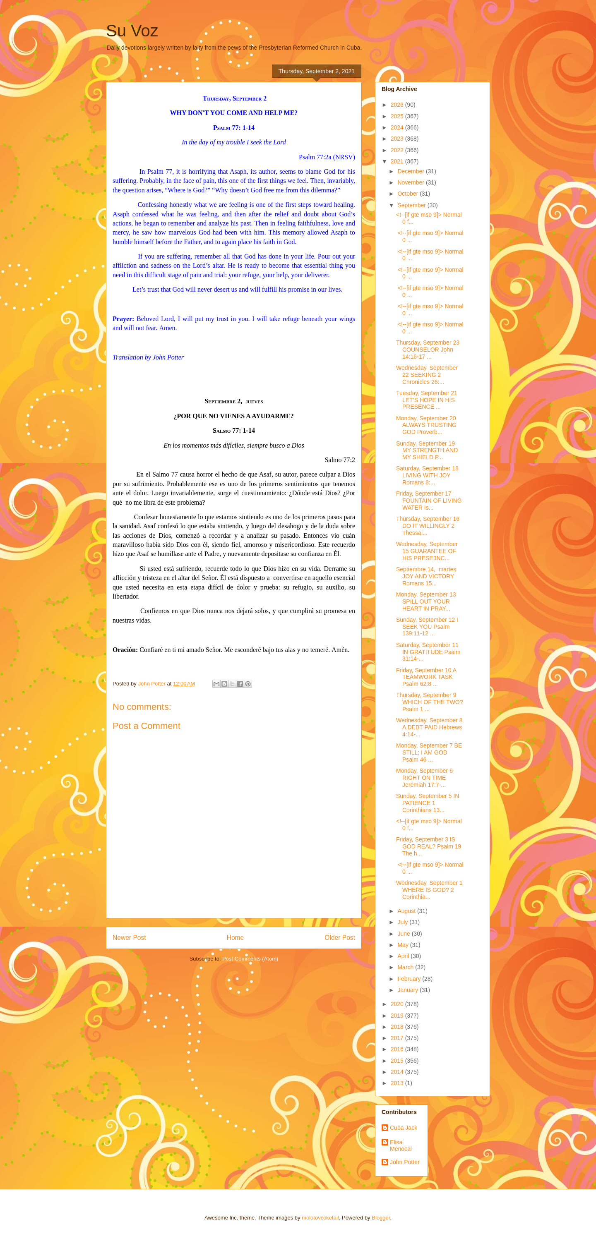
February (409, 978)
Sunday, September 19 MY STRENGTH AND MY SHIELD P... (427, 450)
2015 (398, 1060)
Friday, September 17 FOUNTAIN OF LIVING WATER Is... (429, 500)
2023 (398, 138)
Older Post (339, 937)
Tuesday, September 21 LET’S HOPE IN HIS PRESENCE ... (426, 400)
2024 (398, 127)
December (411, 171)
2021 (398, 161)
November (411, 182)
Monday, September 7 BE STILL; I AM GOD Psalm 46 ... (429, 752)
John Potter (405, 1162)
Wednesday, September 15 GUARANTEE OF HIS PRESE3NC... (427, 551)
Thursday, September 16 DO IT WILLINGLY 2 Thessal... (427, 525)
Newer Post (129, 937)
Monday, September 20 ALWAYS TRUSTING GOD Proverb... (426, 425)
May (403, 945)
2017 (398, 1038)
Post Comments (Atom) (250, 959)
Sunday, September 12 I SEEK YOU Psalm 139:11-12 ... (427, 626)
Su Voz (132, 31)
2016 (398, 1049)
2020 (398, 1004)
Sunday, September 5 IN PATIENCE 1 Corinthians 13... (427, 803)
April (404, 956)
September (412, 205)
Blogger (381, 1218)
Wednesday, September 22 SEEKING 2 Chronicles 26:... (427, 374)
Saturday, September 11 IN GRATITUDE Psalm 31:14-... (428, 652)
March (406, 967)
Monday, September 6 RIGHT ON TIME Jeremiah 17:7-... (424, 777)
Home (235, 937)
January (408, 990)
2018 (398, 1026)
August (407, 911)
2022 (398, 150)
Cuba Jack (403, 1127)
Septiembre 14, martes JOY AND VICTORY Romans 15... (426, 576)
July (403, 922)
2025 (398, 116)
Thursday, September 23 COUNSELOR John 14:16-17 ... (427, 349)
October (408, 193)
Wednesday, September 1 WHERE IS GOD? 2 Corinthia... (429, 889)
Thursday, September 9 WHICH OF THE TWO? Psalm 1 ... (429, 702)
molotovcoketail (320, 1218)
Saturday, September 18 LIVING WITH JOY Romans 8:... (427, 475)
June (404, 933)
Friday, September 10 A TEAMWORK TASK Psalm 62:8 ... (426, 677)
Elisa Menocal (401, 1146)
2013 (398, 1083)
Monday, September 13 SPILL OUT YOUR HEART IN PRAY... (426, 601)
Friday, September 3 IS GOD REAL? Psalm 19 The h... (428, 846)
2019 (398, 1015)
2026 (398, 104)
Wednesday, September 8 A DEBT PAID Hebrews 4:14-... (429, 727)
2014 (398, 1072)
